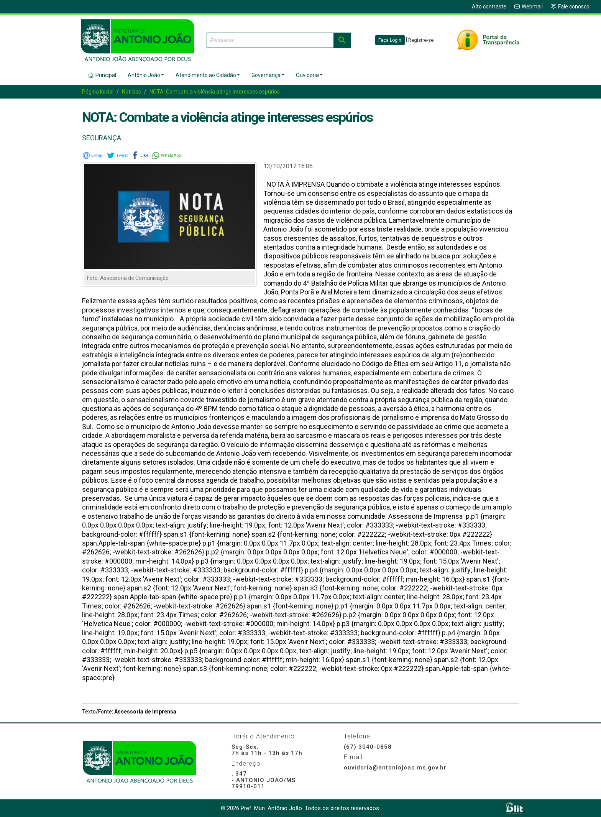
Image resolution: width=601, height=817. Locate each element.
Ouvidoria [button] (309, 75)
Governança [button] (267, 75)
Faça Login (389, 40)
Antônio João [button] (146, 75)
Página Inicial (97, 92)
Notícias (131, 92)
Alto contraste (489, 6)
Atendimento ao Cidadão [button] (208, 75)
